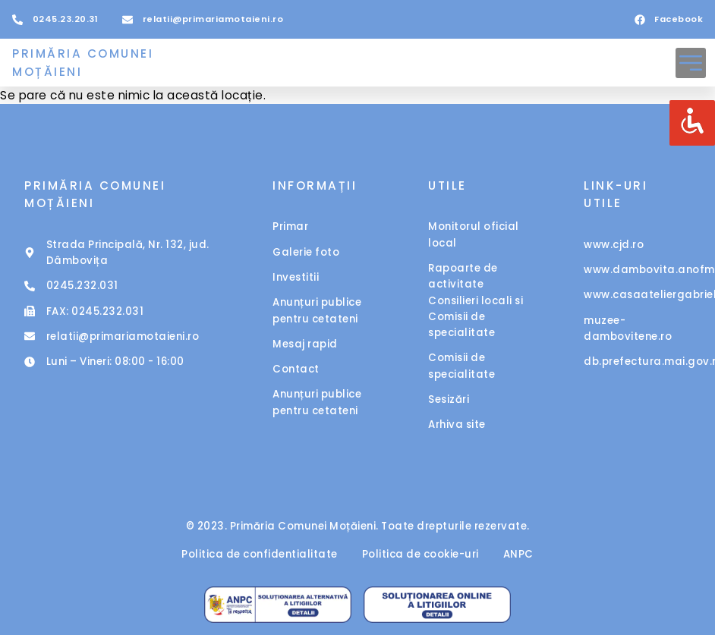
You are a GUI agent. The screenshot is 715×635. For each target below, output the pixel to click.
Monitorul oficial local (473, 234)
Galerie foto (305, 252)
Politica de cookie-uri (420, 554)
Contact (296, 369)
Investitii (295, 277)
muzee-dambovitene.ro (628, 328)
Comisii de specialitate (461, 366)
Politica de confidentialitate (259, 554)
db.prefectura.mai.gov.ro (637, 361)
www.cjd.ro (614, 244)
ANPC (518, 554)
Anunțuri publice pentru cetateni (316, 310)
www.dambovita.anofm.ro (637, 269)
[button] (691, 63)
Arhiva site (457, 424)
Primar (290, 226)
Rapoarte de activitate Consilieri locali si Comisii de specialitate (475, 300)
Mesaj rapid (305, 344)
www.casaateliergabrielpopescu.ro (637, 295)
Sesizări (448, 399)
